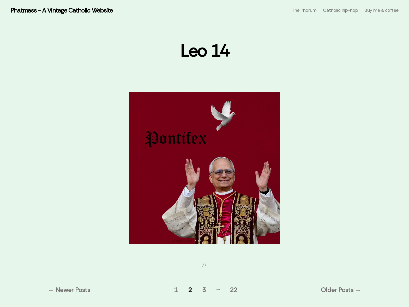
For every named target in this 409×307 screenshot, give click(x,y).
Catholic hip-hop (340, 10)
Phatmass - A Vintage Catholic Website (61, 10)
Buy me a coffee (381, 10)
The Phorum (304, 10)
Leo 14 (204, 51)
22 (233, 290)
